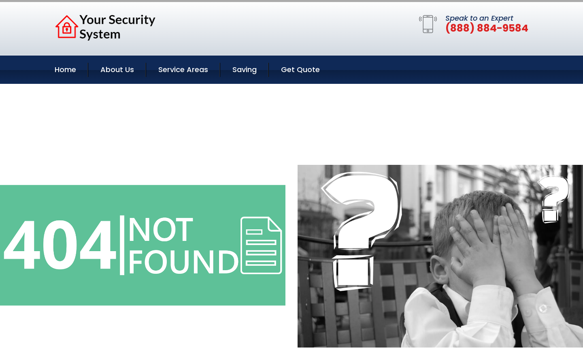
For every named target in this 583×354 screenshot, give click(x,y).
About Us (117, 69)
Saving (244, 69)
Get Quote (300, 69)
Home (65, 69)
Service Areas (183, 69)
